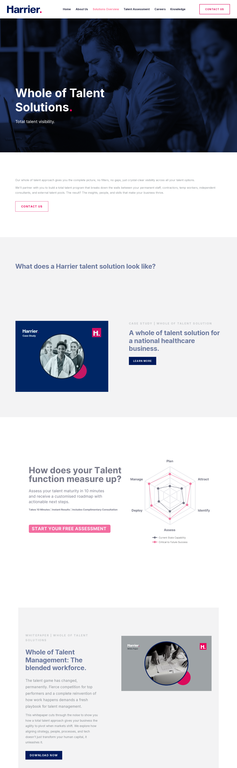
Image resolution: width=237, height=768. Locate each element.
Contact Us (214, 9)
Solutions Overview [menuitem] (106, 9)
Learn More (142, 360)
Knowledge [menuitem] (177, 9)
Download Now (44, 755)
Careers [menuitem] (160, 9)
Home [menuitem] (67, 9)
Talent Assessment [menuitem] (137, 9)
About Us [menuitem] (82, 9)
